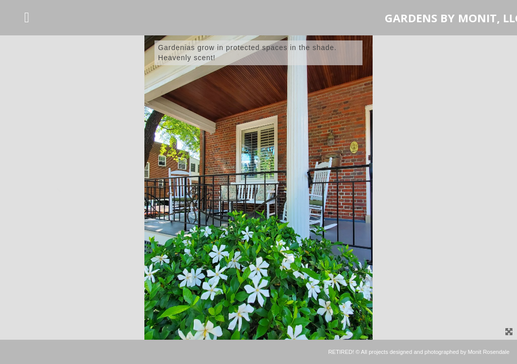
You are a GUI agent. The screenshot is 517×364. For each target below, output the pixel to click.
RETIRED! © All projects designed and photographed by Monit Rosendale (418, 352)
